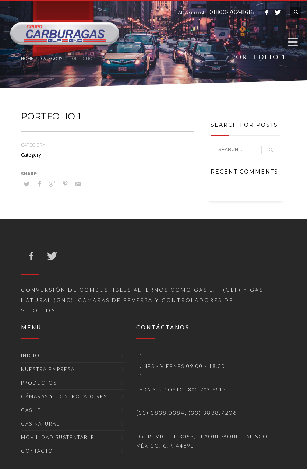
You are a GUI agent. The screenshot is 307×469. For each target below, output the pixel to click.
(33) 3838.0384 (160, 412)
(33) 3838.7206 (212, 412)
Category (31, 154)
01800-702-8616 (231, 11)
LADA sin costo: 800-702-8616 (181, 389)
